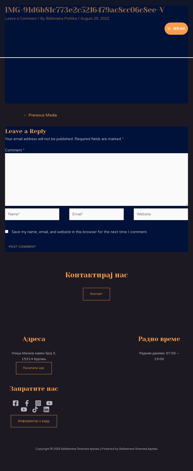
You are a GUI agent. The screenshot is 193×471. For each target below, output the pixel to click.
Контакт (96, 294)
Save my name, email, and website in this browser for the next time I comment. (80, 232)
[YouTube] (24, 409)
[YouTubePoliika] (49, 403)
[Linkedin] (46, 409)
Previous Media (40, 115)
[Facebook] (15, 403)
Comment (14, 150)
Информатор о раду (34, 421)
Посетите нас (33, 368)
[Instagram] (38, 403)
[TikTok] (35, 409)
